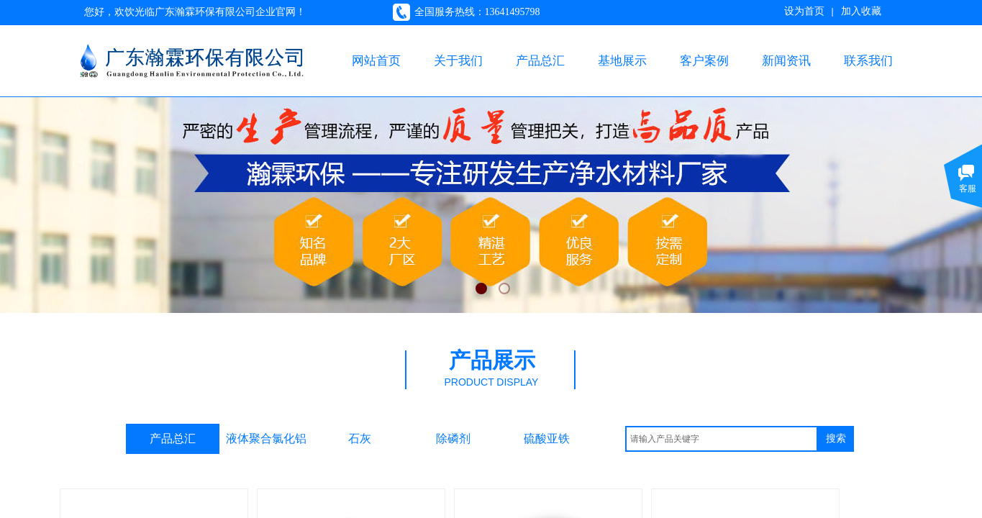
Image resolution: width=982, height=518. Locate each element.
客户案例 (704, 61)
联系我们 (868, 61)
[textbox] (721, 439)
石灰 (359, 438)
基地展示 (622, 61)
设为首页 (804, 11)
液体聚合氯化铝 (266, 438)
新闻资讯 (786, 61)
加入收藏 (861, 11)
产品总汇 (540, 61)
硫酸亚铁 (547, 438)
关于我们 (458, 61)
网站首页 (376, 61)
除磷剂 (453, 438)
